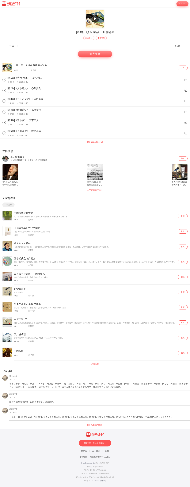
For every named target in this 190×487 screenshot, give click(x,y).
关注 (183, 158)
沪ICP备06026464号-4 (88, 463)
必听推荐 (95, 364)
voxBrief (107, 457)
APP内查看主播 (95, 190)
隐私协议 (103, 481)
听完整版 (95, 54)
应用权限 (96, 481)
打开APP (182, 4)
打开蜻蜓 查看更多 (95, 425)
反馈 (107, 451)
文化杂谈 (8, 205)
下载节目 (101, 38)
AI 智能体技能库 (96, 457)
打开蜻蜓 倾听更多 (95, 142)
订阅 (183, 68)
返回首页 (96, 451)
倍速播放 (88, 38)
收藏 (183, 216)
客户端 (84, 451)
